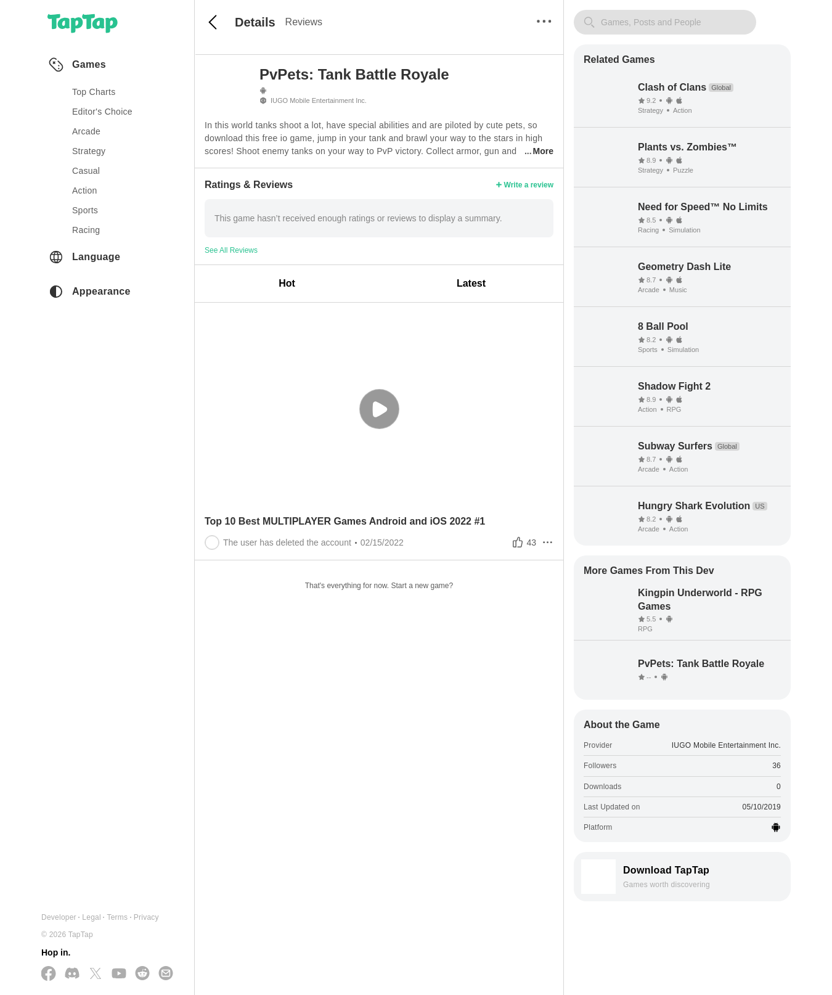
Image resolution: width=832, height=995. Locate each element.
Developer (58, 917)
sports (85, 210)
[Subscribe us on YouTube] (119, 974)
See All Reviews (231, 250)
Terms (117, 917)
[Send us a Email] (165, 974)
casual (86, 171)
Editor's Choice (102, 112)
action (84, 190)
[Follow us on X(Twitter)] (95, 974)
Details (255, 22)
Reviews (303, 22)
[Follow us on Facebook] (48, 974)
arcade (86, 131)
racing (86, 230)
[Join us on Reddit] (142, 974)
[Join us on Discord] (72, 974)
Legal (91, 917)
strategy (88, 151)
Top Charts (94, 92)
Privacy (146, 917)
